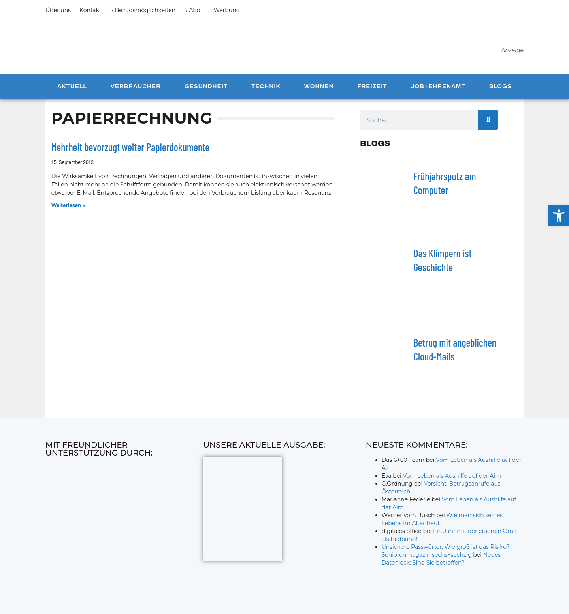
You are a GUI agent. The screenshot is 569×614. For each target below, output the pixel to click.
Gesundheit (206, 88)
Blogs (500, 88)
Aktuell (72, 88)
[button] (558, 215)
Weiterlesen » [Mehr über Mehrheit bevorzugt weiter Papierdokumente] (68, 207)
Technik (266, 88)
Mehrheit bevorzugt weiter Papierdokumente (130, 149)
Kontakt (90, 10)
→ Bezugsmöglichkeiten (143, 10)
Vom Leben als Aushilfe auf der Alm (452, 477)
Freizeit (372, 88)
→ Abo (192, 10)
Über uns (58, 10)
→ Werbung (224, 10)
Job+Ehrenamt (438, 88)
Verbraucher (136, 88)
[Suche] (488, 122)
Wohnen (319, 88)
